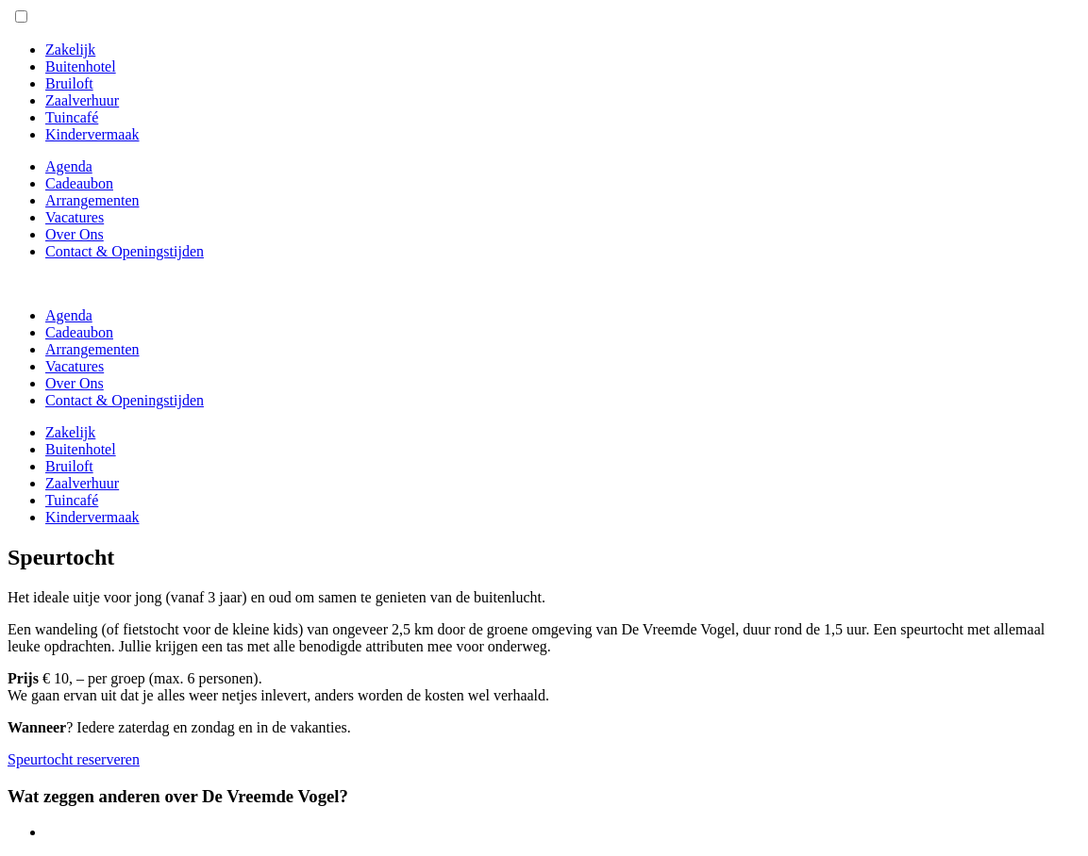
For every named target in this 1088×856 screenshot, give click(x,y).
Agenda (68, 166)
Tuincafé (71, 117)
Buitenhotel (80, 66)
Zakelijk (70, 49)
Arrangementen (92, 200)
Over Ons (74, 234)
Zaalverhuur (82, 100)
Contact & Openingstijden (124, 251)
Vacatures (74, 217)
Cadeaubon (79, 183)
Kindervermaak (92, 134)
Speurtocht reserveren (74, 759)
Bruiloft (69, 83)
